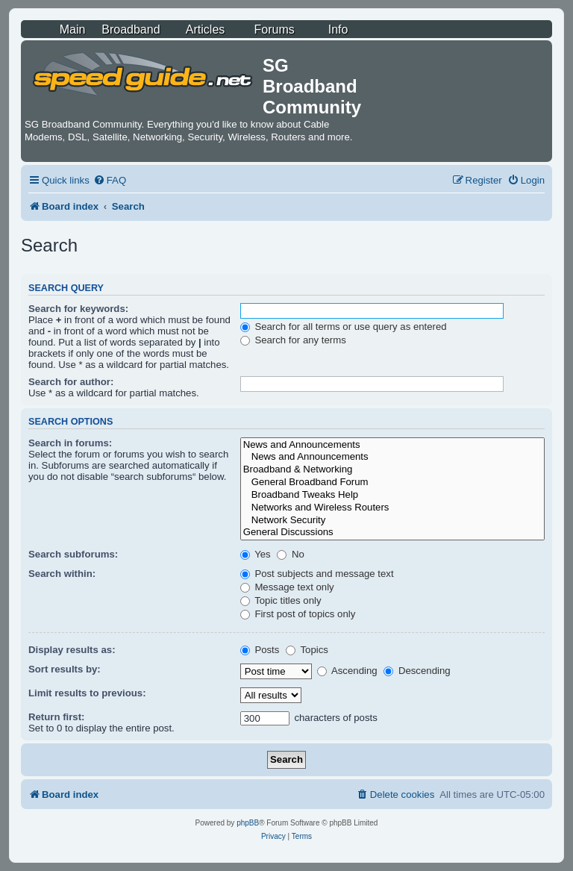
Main (73, 29)
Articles (205, 29)
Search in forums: (70, 443)
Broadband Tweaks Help (392, 495)
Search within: (62, 573)
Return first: (56, 716)
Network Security (392, 520)
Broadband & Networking (392, 469)
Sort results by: (64, 669)
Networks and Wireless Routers (392, 508)
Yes (255, 554)
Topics (307, 649)
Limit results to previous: (87, 693)
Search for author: (70, 381)
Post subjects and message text (317, 573)
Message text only (287, 587)
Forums (274, 29)
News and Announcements (392, 445)
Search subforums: (73, 554)
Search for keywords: (78, 308)
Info (338, 29)
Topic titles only (281, 600)
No (290, 554)
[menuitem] (109, 180)
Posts (260, 649)
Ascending (347, 670)
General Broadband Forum (392, 482)
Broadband (130, 29)
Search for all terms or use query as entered (343, 326)
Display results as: (72, 649)
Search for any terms (293, 340)
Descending (416, 670)
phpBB (248, 823)
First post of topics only (298, 613)
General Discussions (392, 532)
